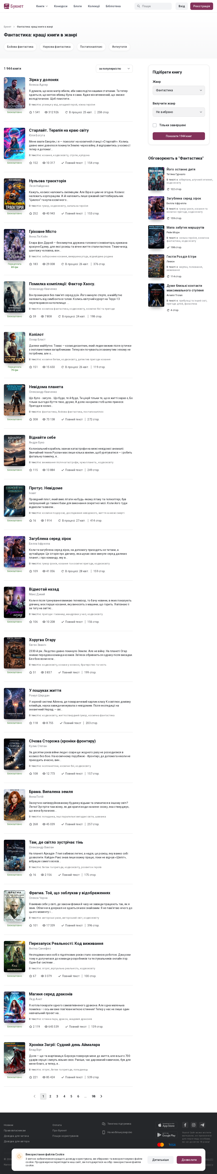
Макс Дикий (37, 594)
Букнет (7, 26)
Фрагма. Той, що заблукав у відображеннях (69, 893)
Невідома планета (46, 386)
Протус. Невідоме (45, 488)
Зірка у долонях (44, 79)
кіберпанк (185, 179)
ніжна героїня (87, 104)
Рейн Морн (173, 232)
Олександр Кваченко (43, 288)
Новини (8, 1125)
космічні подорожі (53, 512)
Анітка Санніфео (40, 948)
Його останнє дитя (181, 169)
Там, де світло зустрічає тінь (56, 842)
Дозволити (189, 1159)
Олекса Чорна (38, 897)
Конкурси (60, 6)
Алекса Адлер (38, 84)
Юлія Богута (37, 135)
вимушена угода (78, 256)
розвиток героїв (91, 867)
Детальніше (160, 1159)
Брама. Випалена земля (51, 791)
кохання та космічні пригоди (76, 563)
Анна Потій (36, 796)
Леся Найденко (39, 185)
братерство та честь (94, 664)
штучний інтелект (202, 179)
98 (93, 1096)
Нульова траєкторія (47, 181)
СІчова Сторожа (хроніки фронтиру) (62, 741)
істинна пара (50, 1019)
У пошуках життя (45, 690)
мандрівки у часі (76, 614)
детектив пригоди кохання (94, 359)
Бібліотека (113, 6)
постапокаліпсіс (94, 411)
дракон (63, 1019)
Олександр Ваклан (41, 847)
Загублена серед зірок (50, 538)
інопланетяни (50, 766)
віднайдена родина (101, 256)
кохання (47, 155)
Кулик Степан (38, 746)
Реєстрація (201, 6)
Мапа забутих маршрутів (185, 227)
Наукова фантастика (57, 46)
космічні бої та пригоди (100, 308)
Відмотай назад (44, 589)
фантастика (49, 411)
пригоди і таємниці (53, 614)
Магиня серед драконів (50, 994)
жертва (183, 267)
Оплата (57, 1125)
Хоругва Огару (42, 640)
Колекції (94, 6)
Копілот (36, 334)
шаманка (100, 816)
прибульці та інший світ (193, 300)
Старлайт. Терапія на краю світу (59, 130)
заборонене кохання (54, 256)
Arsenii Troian (175, 295)
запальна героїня (77, 205)
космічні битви (51, 359)
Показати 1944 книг (179, 136)
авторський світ (72, 917)
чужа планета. (88, 462)
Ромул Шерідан (39, 695)
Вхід (182, 6)
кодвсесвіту (60, 155)
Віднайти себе (42, 437)
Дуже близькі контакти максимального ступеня (185, 288)
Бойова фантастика (20, 46)
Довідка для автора (16, 1141)
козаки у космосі (69, 664)
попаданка (48, 816)
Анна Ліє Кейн (38, 236)
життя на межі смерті (111, 512)
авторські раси (51, 917)
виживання (173, 270)
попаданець (81, 1069)
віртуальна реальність (65, 968)
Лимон (171, 261)
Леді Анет (35, 999)
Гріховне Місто (42, 231)
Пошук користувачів (65, 1135)
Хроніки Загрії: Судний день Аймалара (64, 1044)
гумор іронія (49, 563)
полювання (195, 267)
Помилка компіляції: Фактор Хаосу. (62, 284)
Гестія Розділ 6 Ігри (181, 256)
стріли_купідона (80, 155)
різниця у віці (50, 104)
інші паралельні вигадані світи (75, 816)
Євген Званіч (37, 644)
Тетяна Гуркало (176, 174)
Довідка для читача (16, 1135)
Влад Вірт (35, 1049)
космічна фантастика (55, 308)
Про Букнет (60, 1130)
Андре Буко (37, 442)
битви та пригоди (52, 867)
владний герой (68, 104)
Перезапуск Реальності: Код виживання (66, 943)
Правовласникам (15, 1130)
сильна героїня (188, 238)
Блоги (78, 6)
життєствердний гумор (73, 715)
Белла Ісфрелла (39, 543)
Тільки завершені (169, 125)
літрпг (46, 968)
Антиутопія (119, 46)
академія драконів (80, 1019)
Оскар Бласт (37, 339)
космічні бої (67, 766)
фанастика (190, 303)
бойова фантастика (70, 411)
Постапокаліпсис (91, 46)
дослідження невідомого (81, 512)
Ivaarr (32, 493)
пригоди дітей (175, 303)
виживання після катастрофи (60, 462)
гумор (45, 205)
